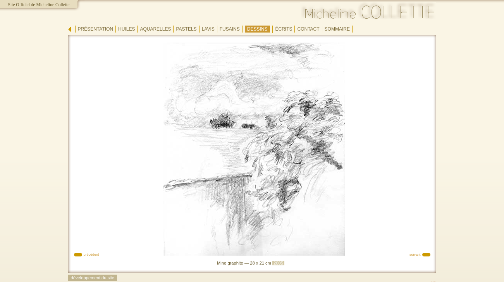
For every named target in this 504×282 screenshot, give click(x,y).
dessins (257, 29)
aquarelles (155, 29)
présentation (96, 29)
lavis (208, 29)
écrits (283, 29)
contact (308, 29)
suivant (415, 254)
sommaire (337, 29)
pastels (186, 29)
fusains (230, 29)
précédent (91, 254)
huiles (126, 29)
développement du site (93, 277)
